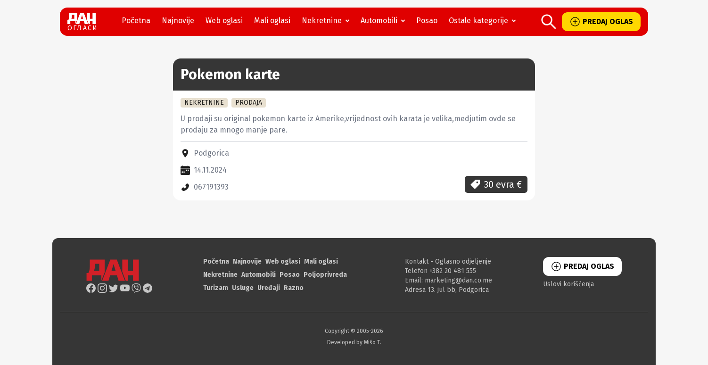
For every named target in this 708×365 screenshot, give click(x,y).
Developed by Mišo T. (354, 342)
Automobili (385, 20)
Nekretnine (327, 20)
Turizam (215, 288)
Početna (136, 20)
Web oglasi (224, 20)
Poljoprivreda (325, 275)
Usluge (243, 288)
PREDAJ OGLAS (601, 21)
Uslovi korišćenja (568, 284)
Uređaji (268, 288)
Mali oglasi (272, 20)
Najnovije (178, 20)
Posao (426, 20)
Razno (294, 288)
